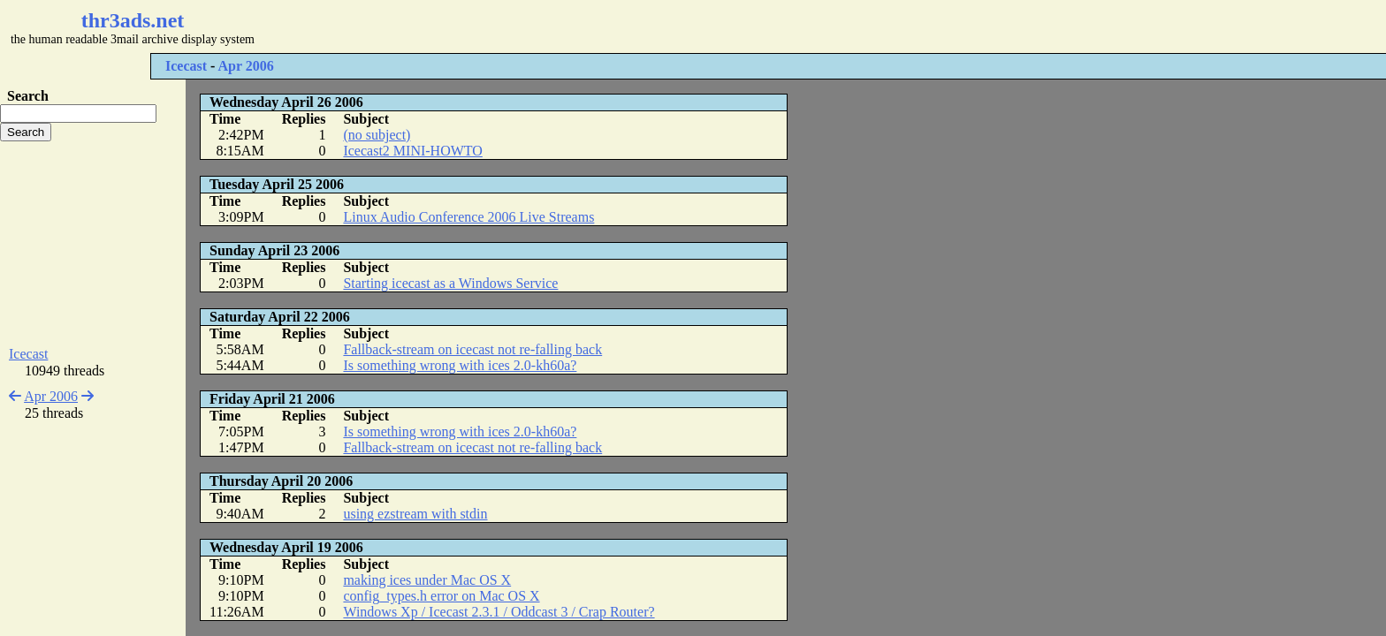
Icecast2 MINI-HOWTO (412, 150)
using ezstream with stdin (415, 513)
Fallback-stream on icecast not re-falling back (472, 349)
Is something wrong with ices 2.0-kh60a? (459, 365)
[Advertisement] (527, 26)
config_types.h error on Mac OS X (441, 595)
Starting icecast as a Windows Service (450, 283)
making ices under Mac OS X (427, 579)
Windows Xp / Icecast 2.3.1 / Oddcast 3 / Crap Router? (498, 611)
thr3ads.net (133, 20)
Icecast (186, 65)
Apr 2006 (246, 65)
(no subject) (376, 134)
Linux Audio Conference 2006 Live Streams (468, 216)
